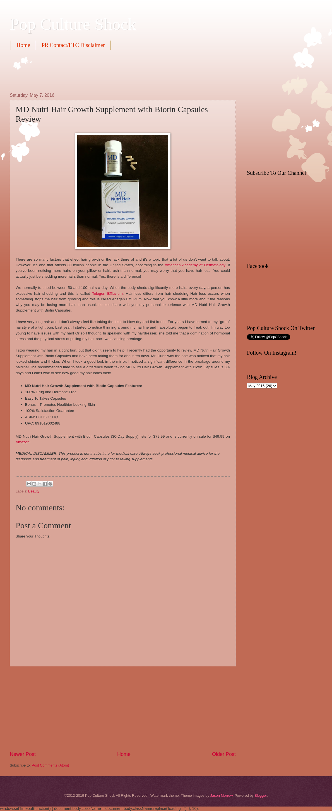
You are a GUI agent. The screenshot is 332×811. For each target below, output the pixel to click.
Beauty (33, 491)
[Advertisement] (111, 70)
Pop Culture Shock (73, 24)
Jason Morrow (221, 795)
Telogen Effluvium (107, 293)
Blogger (260, 795)
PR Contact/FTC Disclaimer (73, 45)
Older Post (224, 754)
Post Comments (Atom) (50, 765)
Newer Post (23, 754)
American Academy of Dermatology (195, 265)
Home (23, 45)
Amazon (23, 442)
